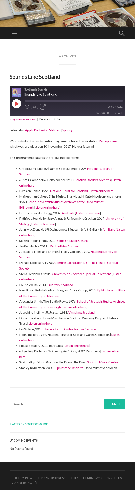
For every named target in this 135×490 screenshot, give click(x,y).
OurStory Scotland (60, 285)
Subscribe (103, 113)
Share (119, 113)
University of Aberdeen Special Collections (81, 274)
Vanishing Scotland (81, 312)
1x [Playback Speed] (34, 106)
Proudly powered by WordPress (38, 478)
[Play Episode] (16, 103)
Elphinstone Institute (69, 368)
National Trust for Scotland (69, 191)
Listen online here (101, 191)
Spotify (67, 130)
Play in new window (23, 119)
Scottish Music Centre (72, 240)
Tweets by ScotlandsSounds (29, 424)
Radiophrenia (108, 141)
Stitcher (54, 130)
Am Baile (68, 213)
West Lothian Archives (64, 246)
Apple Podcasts (36, 130)
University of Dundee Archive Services (70, 329)
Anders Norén (26, 483)
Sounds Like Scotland (35, 76)
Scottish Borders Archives (93, 180)
